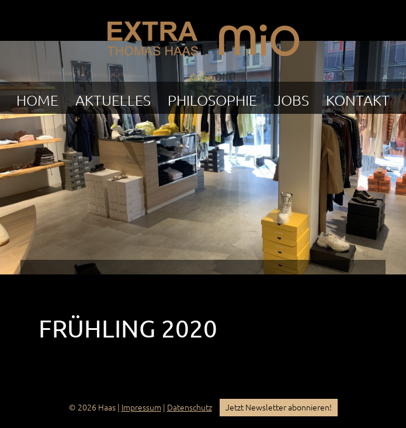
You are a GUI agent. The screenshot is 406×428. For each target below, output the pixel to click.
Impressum (141, 407)
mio (259, 36)
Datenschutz (189, 407)
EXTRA (152, 36)
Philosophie (212, 100)
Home (37, 100)
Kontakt (358, 100)
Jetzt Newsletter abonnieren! (278, 407)
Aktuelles (113, 100)
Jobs (291, 100)
